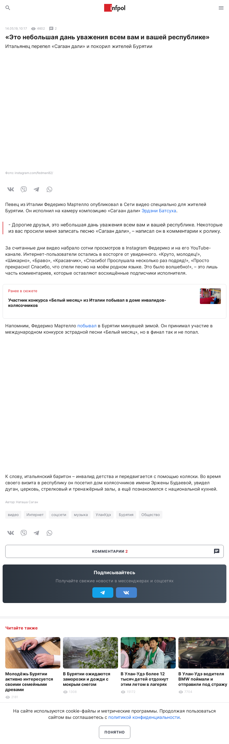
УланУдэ (103, 514)
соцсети (58, 514)
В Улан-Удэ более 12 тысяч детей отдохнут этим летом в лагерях (144, 679)
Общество (150, 514)
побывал (87, 325)
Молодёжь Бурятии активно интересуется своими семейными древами (29, 681)
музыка (81, 514)
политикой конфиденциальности (144, 717)
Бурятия (126, 514)
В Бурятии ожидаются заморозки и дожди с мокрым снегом (86, 679)
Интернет (35, 514)
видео (13, 514)
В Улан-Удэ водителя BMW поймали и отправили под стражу (202, 679)
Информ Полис (114, 7)
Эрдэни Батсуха (159, 210)
